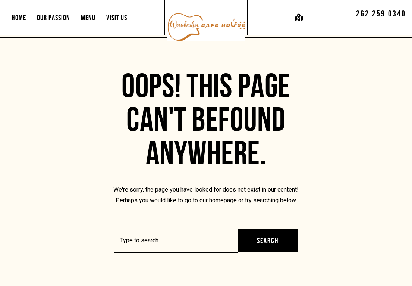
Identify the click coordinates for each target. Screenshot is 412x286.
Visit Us (116, 17)
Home (19, 17)
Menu (88, 17)
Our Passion (53, 17)
